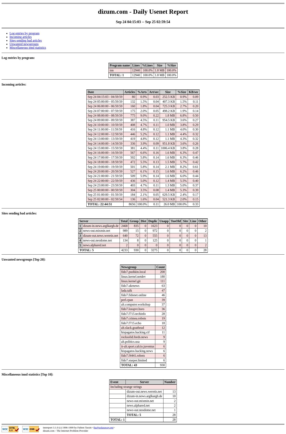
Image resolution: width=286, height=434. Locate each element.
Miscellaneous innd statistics (28, 47)
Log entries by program (25, 33)
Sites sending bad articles (26, 40)
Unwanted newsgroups (24, 44)
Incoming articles (21, 37)
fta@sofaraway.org (103, 427)
